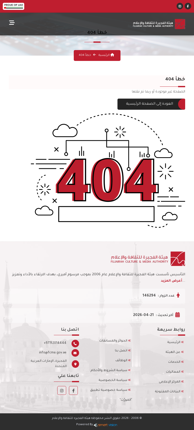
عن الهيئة (174, 352)
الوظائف (123, 361)
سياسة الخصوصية (115, 380)
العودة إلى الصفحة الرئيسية (151, 104)
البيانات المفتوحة (169, 392)
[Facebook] (188, 7)
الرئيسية (106, 55)
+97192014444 (55, 343)
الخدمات (176, 362)
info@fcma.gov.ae (52, 353)
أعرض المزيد (171, 281)
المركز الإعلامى (171, 382)
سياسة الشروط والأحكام (110, 370)
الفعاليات (175, 372)
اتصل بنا (123, 351)
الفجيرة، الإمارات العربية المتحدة (49, 363)
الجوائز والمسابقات (115, 341)
